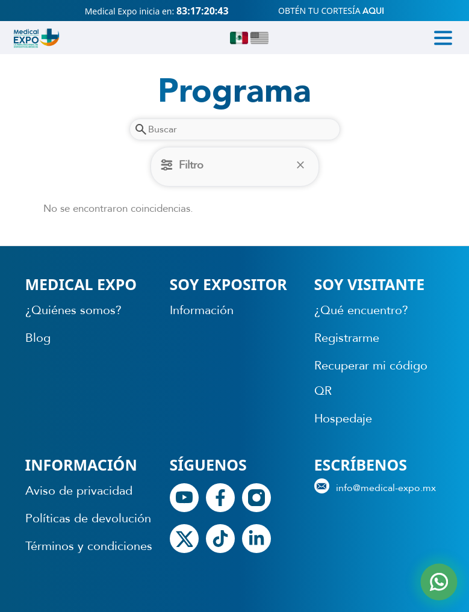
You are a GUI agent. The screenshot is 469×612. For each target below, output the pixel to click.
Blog (38, 338)
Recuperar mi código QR (370, 378)
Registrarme (346, 338)
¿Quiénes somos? (73, 310)
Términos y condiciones (88, 546)
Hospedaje (343, 418)
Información (202, 310)
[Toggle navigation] (443, 37)
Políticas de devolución (88, 518)
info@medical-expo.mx (375, 486)
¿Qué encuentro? (361, 310)
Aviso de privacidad (78, 491)
